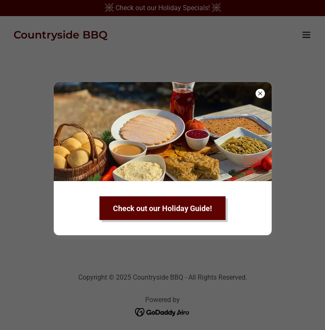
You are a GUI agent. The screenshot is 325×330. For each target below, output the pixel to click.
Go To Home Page (162, 185)
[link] (60, 36)
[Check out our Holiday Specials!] (162, 8)
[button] (306, 34)
